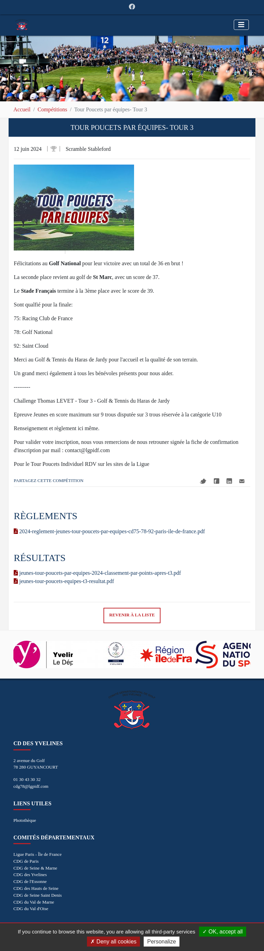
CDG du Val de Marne (33, 902)
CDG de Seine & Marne (35, 868)
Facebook (216, 481)
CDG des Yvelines (30, 874)
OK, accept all (222, 932)
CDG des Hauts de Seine (35, 888)
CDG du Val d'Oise (30, 908)
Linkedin (229, 481)
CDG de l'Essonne (30, 881)
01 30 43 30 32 (27, 779)
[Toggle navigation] (241, 25)
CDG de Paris (25, 861)
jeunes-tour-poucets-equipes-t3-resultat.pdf (64, 581)
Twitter (203, 481)
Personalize (161, 941)
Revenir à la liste (132, 615)
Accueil (22, 109)
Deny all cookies (113, 941)
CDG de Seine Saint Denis (37, 895)
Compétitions (52, 109)
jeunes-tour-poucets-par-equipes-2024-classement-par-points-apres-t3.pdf (97, 573)
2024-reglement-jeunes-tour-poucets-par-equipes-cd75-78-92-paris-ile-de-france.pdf (109, 531)
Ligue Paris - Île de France (37, 854)
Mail (241, 481)
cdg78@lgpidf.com (30, 786)
